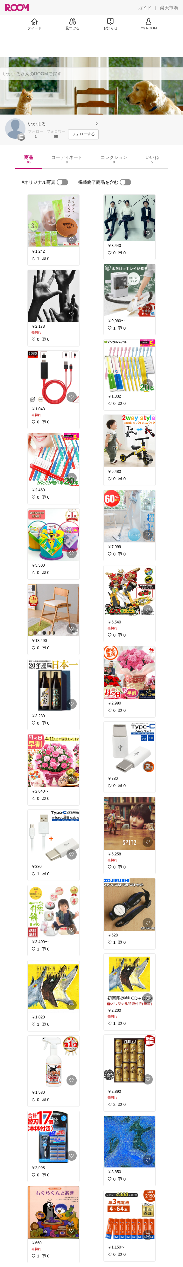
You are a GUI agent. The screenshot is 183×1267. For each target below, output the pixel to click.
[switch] (62, 182)
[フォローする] (83, 134)
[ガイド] (144, 8)
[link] (53, 221)
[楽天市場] (169, 8)
